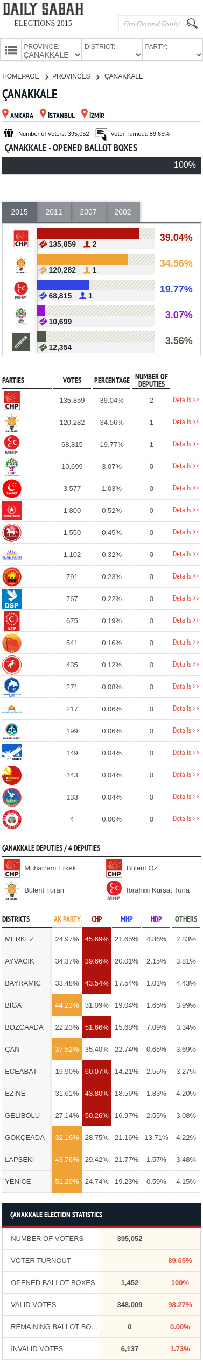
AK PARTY (67, 918)
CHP (97, 918)
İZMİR (92, 115)
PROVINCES (75, 75)
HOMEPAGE (25, 75)
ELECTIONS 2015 (43, 23)
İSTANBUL (57, 115)
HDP (156, 918)
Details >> (186, 399)
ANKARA (17, 115)
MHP (127, 918)
